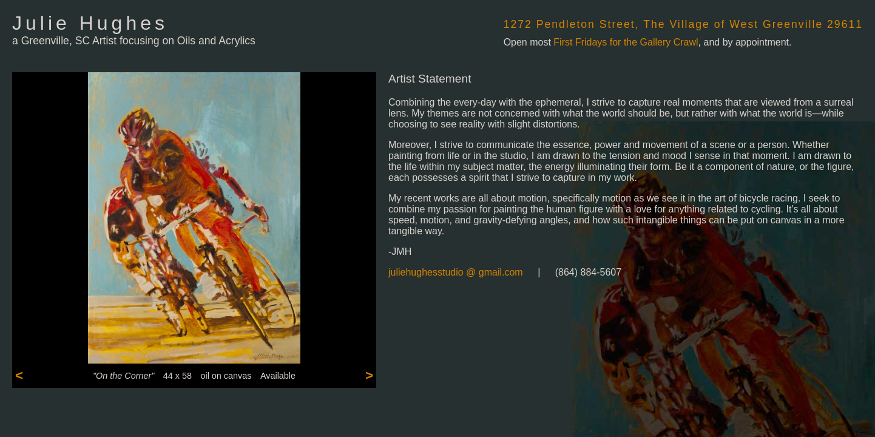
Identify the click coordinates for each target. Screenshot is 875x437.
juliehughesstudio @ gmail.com (455, 272)
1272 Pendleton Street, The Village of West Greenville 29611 (683, 24)
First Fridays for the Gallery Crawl (625, 42)
